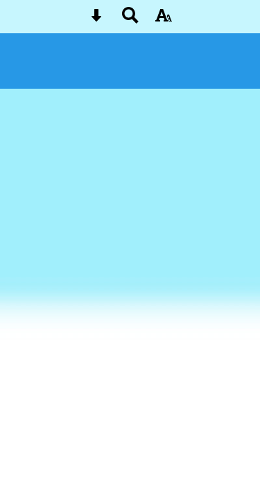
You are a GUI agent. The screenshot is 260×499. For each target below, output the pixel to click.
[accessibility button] (163, 20)
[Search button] (130, 20)
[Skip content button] (96, 20)
